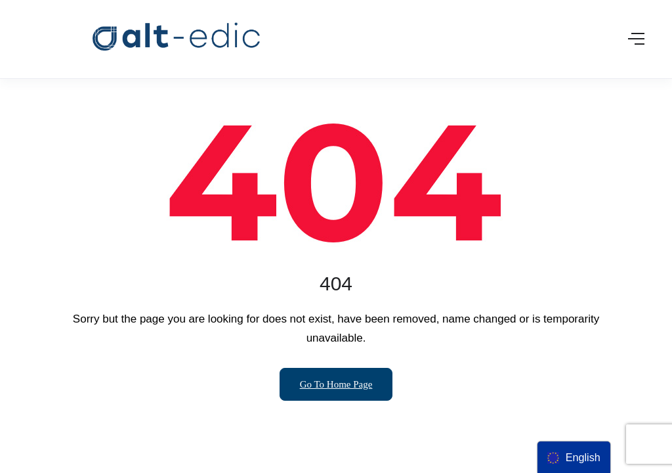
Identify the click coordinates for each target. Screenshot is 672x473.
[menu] (573, 457)
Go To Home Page (336, 384)
